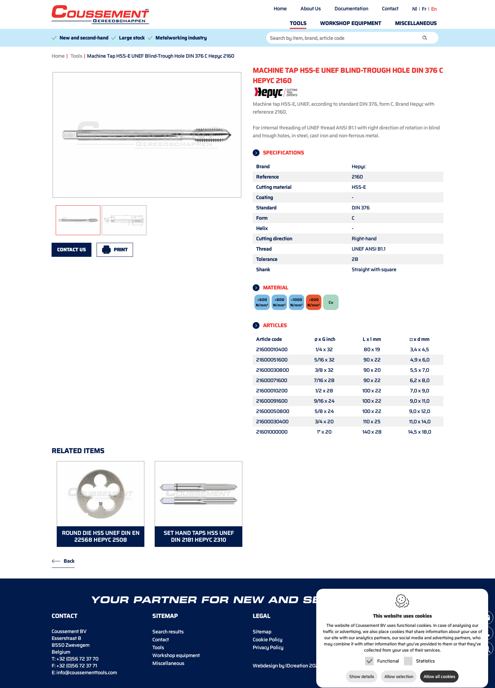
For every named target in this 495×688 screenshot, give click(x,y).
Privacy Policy (268, 647)
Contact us (71, 249)
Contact (390, 8)
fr (424, 9)
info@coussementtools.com (86, 672)
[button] (425, 38)
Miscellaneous (416, 23)
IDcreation (280, 665)
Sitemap (262, 631)
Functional (388, 654)
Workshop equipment (350, 23)
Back (69, 561)
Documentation (351, 8)
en (434, 9)
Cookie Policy (267, 639)
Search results (168, 631)
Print (121, 249)
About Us (310, 8)
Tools (298, 23)
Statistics (425, 654)
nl (414, 9)
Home (280, 8)
